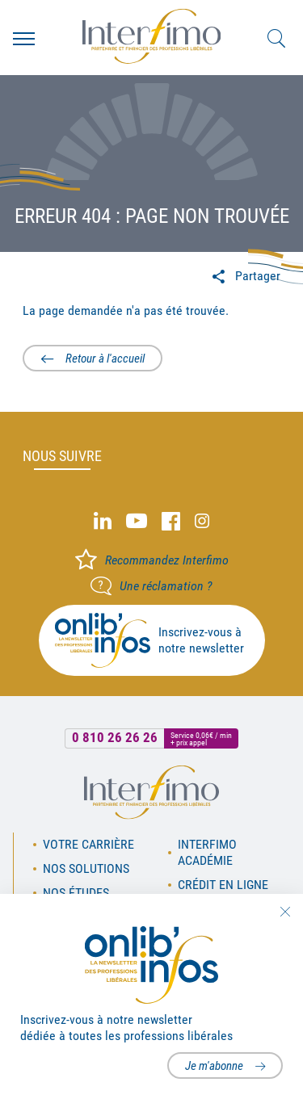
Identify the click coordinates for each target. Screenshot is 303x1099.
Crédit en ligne (223, 884)
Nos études (76, 892)
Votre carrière (88, 844)
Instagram (202, 521)
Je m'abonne (214, 1066)
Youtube (136, 521)
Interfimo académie (207, 852)
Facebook (170, 521)
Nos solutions (86, 868)
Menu (24, 38)
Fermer (285, 912)
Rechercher (276, 38)
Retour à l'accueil (105, 358)
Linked (102, 521)
